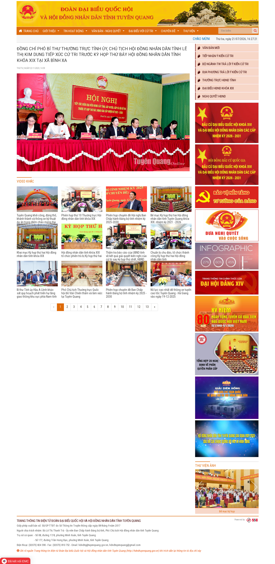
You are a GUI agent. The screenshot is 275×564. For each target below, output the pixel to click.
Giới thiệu (51, 32)
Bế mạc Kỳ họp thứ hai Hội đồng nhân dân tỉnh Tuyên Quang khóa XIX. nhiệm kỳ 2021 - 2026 (170, 219)
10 (122, 306)
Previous (199, 487)
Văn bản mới (208, 48)
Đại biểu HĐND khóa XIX (215, 88)
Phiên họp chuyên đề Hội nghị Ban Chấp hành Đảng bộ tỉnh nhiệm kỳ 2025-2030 (126, 219)
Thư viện (191, 32)
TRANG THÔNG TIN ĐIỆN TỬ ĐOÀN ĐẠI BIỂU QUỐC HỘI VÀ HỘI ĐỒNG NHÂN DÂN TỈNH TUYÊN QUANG (79, 521)
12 (138, 306)
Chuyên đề (170, 32)
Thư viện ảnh (205, 466)
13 (147, 306)
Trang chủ (28, 31)
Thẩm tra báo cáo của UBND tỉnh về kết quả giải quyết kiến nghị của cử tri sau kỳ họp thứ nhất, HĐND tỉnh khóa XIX (126, 257)
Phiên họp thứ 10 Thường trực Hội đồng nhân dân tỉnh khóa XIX (81, 217)
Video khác (25, 181)
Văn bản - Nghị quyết (109, 32)
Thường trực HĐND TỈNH (216, 80)
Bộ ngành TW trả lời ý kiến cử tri (222, 64)
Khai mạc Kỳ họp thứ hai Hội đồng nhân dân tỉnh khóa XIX (36, 254)
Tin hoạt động (75, 32)
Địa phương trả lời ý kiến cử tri (222, 72)
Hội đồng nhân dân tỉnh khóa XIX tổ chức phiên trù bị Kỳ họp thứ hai (81, 254)
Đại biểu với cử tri (143, 32)
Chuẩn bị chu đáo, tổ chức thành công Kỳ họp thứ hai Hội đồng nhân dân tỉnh (170, 256)
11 (130, 306)
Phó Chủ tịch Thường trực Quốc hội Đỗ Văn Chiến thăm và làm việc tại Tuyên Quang (81, 293)
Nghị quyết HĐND (211, 96)
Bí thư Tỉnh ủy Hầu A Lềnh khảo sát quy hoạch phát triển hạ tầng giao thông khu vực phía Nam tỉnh (37, 293)
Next (254, 487)
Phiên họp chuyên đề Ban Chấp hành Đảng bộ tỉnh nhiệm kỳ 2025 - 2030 (126, 293)
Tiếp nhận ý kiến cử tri (215, 56)
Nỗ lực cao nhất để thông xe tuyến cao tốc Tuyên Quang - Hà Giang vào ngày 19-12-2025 (171, 293)
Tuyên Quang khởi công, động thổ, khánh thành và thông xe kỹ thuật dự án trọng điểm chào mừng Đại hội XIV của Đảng (37, 220)
